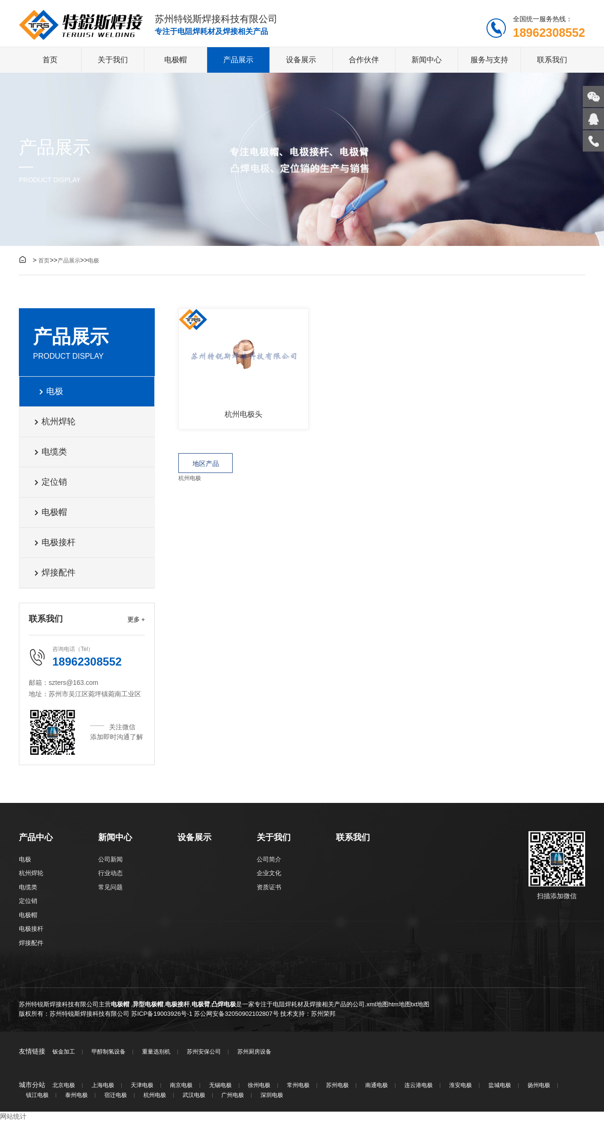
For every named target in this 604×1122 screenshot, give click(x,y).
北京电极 (63, 1086)
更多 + (136, 620)
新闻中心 (426, 60)
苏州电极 (337, 1086)
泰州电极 (76, 1096)
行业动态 (110, 873)
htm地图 (399, 1004)
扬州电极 (539, 1086)
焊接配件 (55, 573)
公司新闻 (110, 859)
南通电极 (376, 1086)
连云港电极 (418, 1086)
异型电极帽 (148, 1004)
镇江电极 (37, 1096)
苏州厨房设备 (254, 1052)
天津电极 (142, 1086)
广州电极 (232, 1096)
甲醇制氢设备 (109, 1052)
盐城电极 (499, 1086)
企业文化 (269, 873)
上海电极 (103, 1086)
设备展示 (301, 60)
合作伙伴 (364, 60)
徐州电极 (259, 1086)
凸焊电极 (223, 1004)
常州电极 (298, 1086)
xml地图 (377, 1004)
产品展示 (238, 60)
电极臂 (201, 1004)
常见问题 (110, 887)
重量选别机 (156, 1052)
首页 (50, 60)
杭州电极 (189, 478)
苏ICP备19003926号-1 (162, 1013)
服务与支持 (489, 60)
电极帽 (175, 60)
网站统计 (13, 1117)
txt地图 (420, 1004)
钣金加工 (63, 1052)
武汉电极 (194, 1096)
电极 (93, 261)
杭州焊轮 (55, 422)
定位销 (50, 482)
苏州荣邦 (323, 1013)
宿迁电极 (115, 1096)
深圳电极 (271, 1096)
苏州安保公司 (204, 1052)
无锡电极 (220, 1086)
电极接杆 (55, 543)
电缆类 (50, 452)
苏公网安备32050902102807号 (236, 1013)
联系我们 (552, 60)
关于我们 (113, 60)
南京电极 (181, 1086)
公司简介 (269, 859)
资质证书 (269, 887)
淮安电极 (460, 1086)
